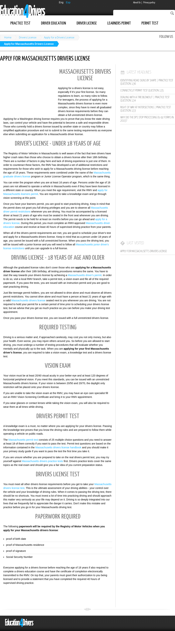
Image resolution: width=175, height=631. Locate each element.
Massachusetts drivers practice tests (42, 461)
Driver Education (53, 23)
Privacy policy (149, 2)
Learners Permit (119, 23)
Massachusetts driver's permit (85, 275)
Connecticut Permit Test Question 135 (142, 90)
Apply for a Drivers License (59, 37)
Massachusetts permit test (23, 439)
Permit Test (149, 23)
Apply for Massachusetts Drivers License (29, 43)
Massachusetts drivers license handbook (58, 447)
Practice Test (20, 23)
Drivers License (27, 37)
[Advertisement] (27, 90)
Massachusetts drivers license (28, 300)
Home (7, 37)
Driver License (87, 23)
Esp (68, 2)
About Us (137, 2)
